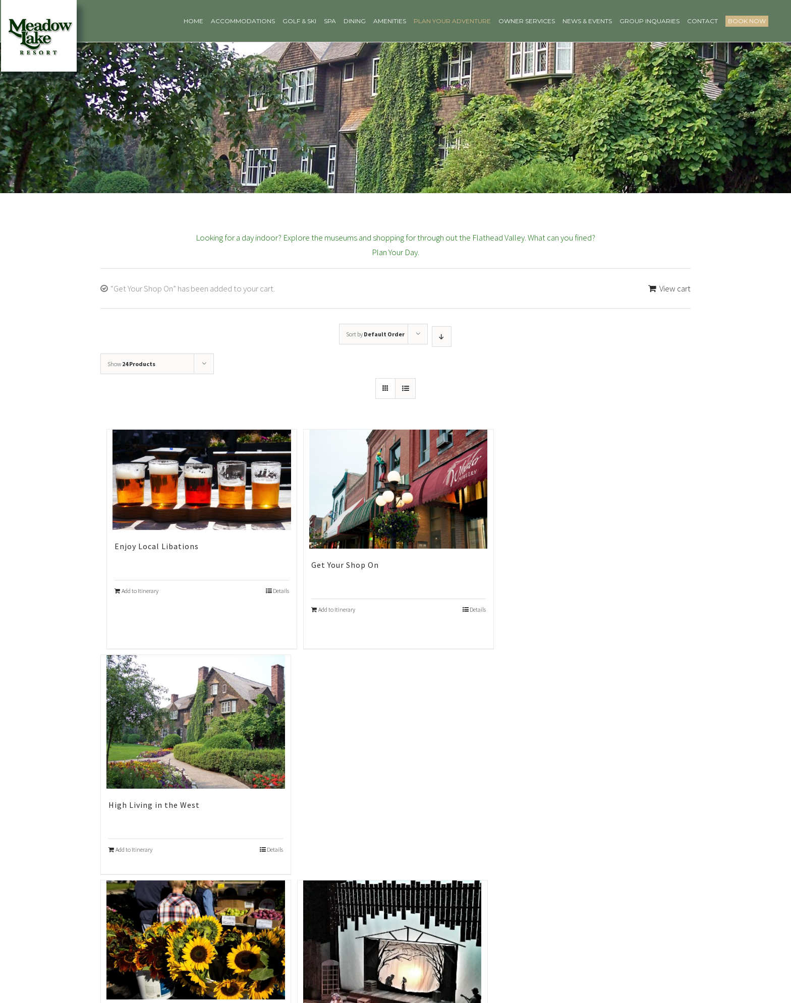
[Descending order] (441, 336)
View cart (675, 288)
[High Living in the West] (196, 722)
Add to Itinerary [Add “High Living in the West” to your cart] (134, 849)
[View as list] (405, 388)
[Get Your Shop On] (398, 489)
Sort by (375, 334)
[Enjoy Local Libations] (202, 480)
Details (281, 591)
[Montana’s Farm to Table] (196, 939)
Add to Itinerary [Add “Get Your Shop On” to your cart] (336, 609)
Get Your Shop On (345, 565)
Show (131, 364)
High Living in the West (154, 805)
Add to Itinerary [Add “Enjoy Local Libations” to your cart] (140, 591)
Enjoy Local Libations (157, 546)
